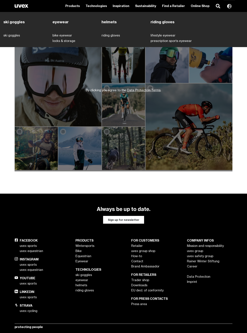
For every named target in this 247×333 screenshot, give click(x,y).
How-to (136, 256)
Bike (78, 251)
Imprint (192, 282)
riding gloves (84, 290)
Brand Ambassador (145, 266)
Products (72, 6)
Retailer (137, 246)
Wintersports (84, 246)
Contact (137, 261)
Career (192, 266)
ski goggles (83, 275)
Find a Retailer (173, 6)
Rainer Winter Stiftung (203, 261)
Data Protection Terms (144, 90)
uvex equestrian (31, 251)
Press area (139, 304)
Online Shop (200, 6)
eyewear (81, 280)
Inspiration (121, 6)
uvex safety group (200, 256)
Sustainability (145, 6)
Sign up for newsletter (123, 220)
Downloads (139, 285)
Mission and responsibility (205, 246)
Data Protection (198, 276)
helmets (81, 285)
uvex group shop (143, 251)
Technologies (96, 6)
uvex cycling (28, 311)
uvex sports (28, 246)
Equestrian (83, 256)
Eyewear (81, 261)
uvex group (195, 251)
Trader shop (140, 280)
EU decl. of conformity (147, 290)
